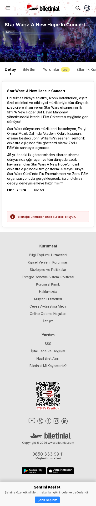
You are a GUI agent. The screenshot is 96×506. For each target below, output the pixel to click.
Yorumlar (56, 69)
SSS (48, 344)
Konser (10, 32)
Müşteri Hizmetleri (48, 299)
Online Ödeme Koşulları (48, 314)
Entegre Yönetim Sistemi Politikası (48, 277)
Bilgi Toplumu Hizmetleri (48, 255)
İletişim (48, 321)
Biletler (29, 69)
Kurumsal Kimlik (48, 284)
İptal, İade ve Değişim (48, 351)
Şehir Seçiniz (47, 500)
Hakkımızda (48, 292)
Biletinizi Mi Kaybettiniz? (48, 366)
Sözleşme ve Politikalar (48, 270)
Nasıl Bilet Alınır (48, 358)
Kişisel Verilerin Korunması (48, 262)
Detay (10, 69)
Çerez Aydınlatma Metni (48, 306)
